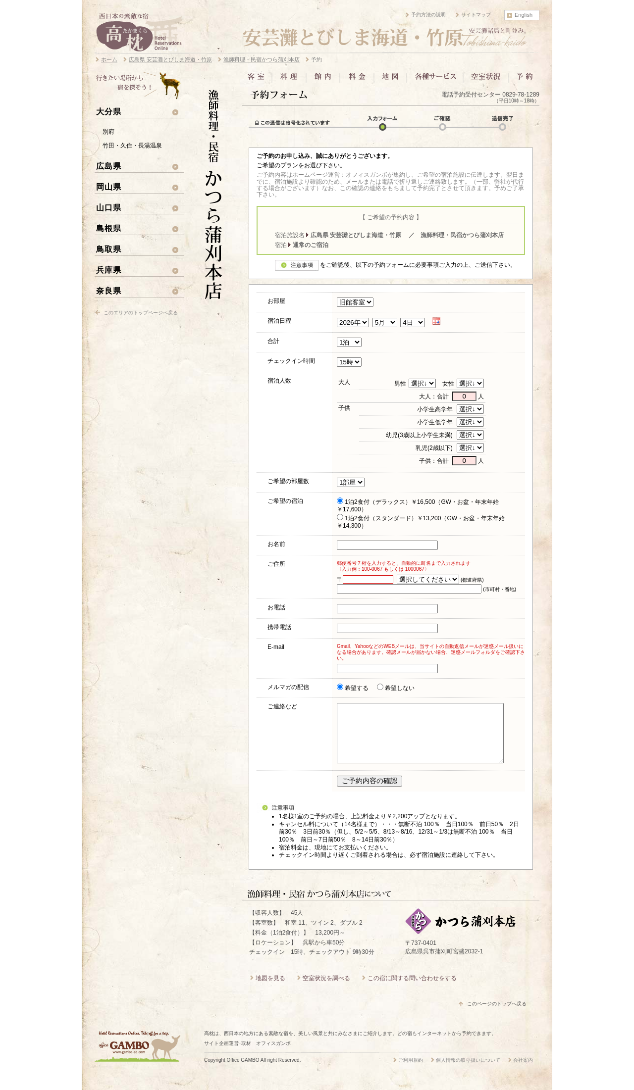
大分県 (108, 111)
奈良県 (108, 290)
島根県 (108, 228)
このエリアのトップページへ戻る (141, 312)
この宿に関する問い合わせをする (412, 990)
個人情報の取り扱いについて (468, 1072)
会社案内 (523, 1072)
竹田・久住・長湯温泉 (132, 145)
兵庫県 (108, 269)
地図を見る (270, 990)
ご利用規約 (410, 1072)
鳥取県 (108, 249)
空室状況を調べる (326, 990)
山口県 (108, 207)
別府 (108, 131)
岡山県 (108, 186)
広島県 (108, 165)
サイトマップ (476, 14)
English (523, 15)
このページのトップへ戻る (497, 1015)
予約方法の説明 (428, 14)
